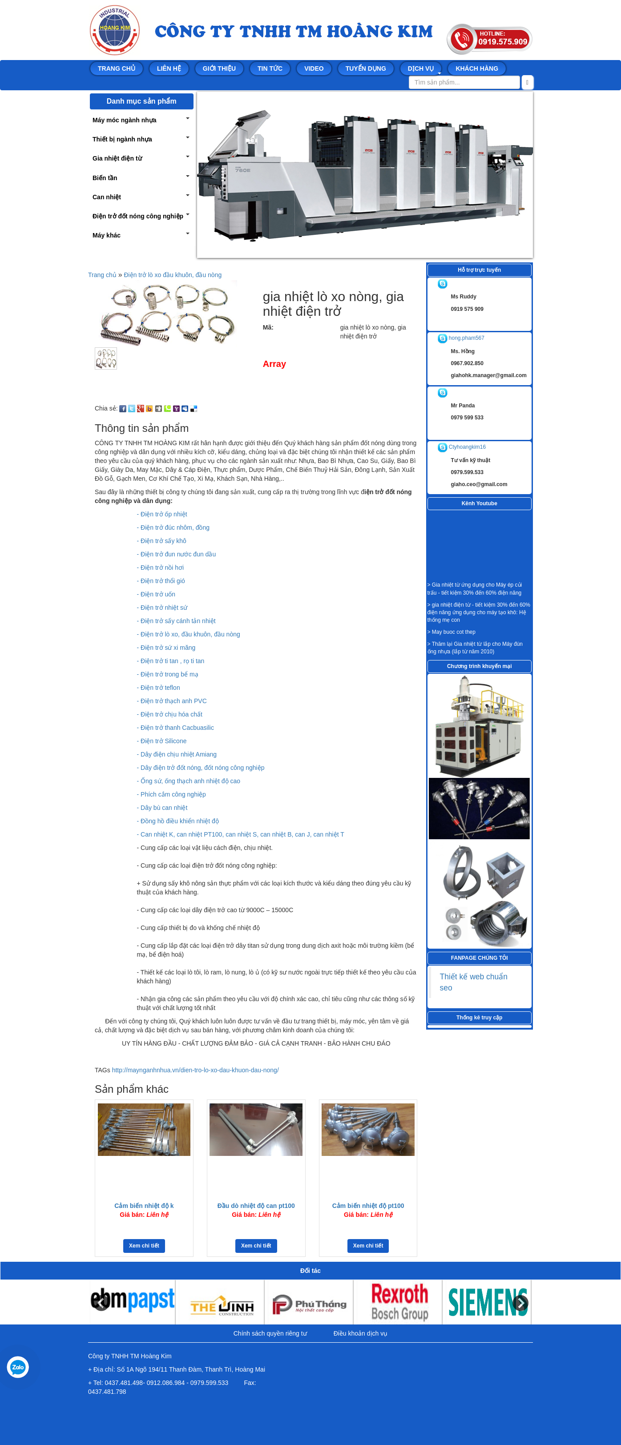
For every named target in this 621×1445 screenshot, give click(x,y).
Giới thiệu (219, 68)
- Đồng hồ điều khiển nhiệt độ (178, 821)
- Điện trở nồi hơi (160, 567)
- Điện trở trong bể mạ (167, 674)
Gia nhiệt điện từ (117, 158)
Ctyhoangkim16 (462, 447)
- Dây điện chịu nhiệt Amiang (177, 754)
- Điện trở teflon (158, 687)
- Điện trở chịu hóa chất (169, 714)
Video (314, 68)
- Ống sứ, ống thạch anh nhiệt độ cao (189, 781)
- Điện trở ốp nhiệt (162, 514)
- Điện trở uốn (156, 594)
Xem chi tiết (144, 1246)
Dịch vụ (425, 69)
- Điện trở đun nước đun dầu (176, 554)
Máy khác (107, 235)
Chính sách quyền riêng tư (270, 1333)
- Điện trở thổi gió (161, 580)
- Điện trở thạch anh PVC (172, 700)
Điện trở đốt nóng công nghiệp (138, 216)
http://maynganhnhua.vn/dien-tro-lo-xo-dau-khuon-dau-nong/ (195, 1070)
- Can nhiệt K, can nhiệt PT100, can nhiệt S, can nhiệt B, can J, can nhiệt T (240, 834)
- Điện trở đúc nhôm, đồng (173, 527)
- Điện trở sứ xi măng (166, 647)
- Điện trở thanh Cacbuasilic (175, 727)
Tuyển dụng (366, 68)
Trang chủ (116, 68)
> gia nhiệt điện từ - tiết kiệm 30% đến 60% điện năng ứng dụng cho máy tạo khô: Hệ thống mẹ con (478, 612)
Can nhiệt (107, 197)
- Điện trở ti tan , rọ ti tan (171, 660)
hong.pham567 (461, 338)
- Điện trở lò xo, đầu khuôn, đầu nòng (188, 634)
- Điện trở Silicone (162, 741)
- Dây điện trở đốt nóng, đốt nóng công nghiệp (201, 767)
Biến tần (105, 177)
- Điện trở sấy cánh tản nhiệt (176, 620)
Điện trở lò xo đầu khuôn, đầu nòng (173, 274)
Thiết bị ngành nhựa (122, 139)
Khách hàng (477, 68)
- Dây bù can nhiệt (162, 807)
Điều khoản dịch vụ (361, 1333)
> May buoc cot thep (451, 632)
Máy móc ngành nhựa (125, 120)
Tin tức (270, 68)
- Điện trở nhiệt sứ (162, 607)
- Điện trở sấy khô (161, 540)
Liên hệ (169, 68)
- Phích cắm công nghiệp (171, 794)
